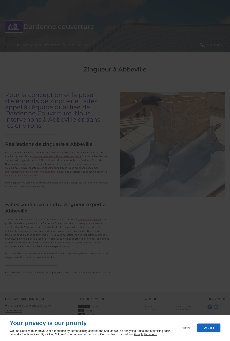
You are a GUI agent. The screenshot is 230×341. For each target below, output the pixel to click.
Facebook (150, 334)
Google (138, 334)
